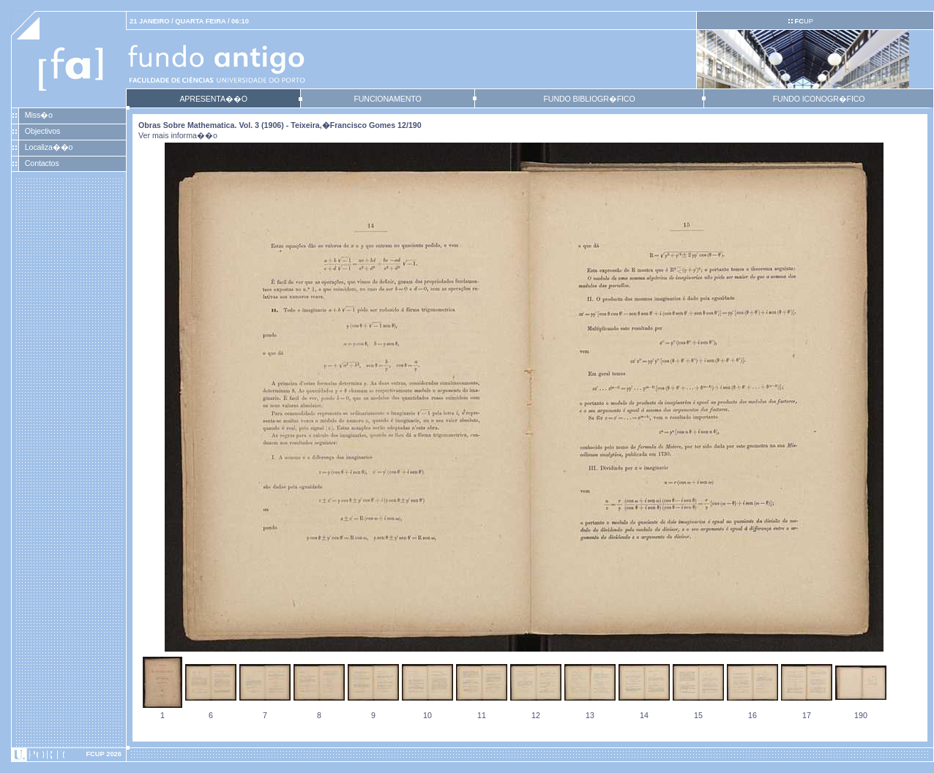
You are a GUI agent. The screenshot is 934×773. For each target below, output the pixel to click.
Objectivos (42, 131)
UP (803, 21)
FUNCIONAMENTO (387, 98)
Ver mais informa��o (177, 135)
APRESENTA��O (213, 98)
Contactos (42, 163)
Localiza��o (49, 147)
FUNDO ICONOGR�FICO (819, 98)
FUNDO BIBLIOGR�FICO (589, 98)
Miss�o (39, 114)
